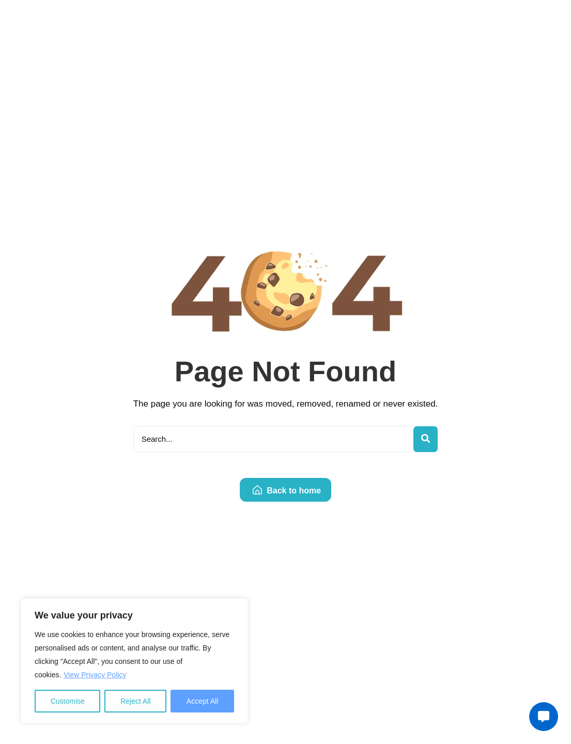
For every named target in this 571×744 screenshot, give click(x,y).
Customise (68, 701)
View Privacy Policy (95, 675)
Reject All (135, 701)
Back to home (287, 490)
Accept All (202, 701)
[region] (134, 660)
